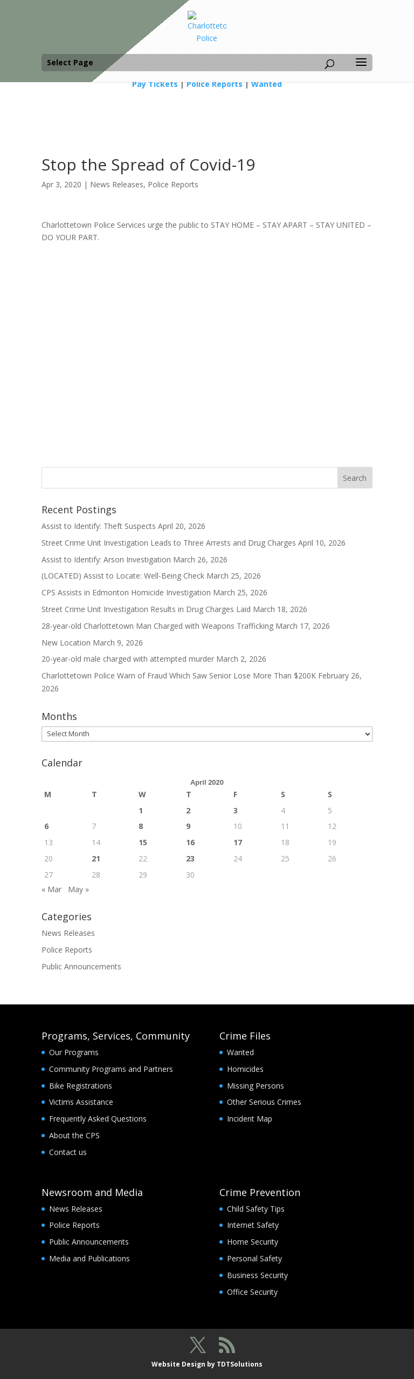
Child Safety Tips (256, 1209)
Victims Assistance (81, 1102)
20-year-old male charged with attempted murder (128, 659)
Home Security (252, 1242)
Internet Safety (253, 1225)
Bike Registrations (80, 1086)
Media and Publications (89, 1258)
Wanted (266, 84)
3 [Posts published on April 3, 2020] (235, 810)
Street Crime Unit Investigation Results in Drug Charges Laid (146, 609)
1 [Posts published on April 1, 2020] (141, 810)
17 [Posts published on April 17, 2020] (237, 842)
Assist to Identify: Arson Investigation (106, 559)
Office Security (252, 1292)
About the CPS (74, 1135)
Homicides (245, 1069)
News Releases (116, 184)
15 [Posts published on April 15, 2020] (143, 842)
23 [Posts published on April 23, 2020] (190, 858)
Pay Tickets (155, 84)
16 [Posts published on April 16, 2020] (190, 842)
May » (78, 889)
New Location (66, 642)
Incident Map (249, 1118)
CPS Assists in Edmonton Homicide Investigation (126, 592)
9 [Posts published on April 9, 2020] (188, 826)
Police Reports (215, 84)
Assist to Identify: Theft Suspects (99, 526)
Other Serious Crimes (264, 1102)
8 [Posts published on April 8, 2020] (141, 826)
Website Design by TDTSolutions (207, 1364)
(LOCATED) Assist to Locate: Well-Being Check (123, 575)
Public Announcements (81, 966)
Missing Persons (255, 1086)
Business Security (257, 1275)
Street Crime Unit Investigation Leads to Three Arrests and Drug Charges (169, 543)
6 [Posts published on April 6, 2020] (46, 826)
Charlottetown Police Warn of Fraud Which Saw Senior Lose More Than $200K (179, 675)
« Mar (51, 889)
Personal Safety (254, 1258)
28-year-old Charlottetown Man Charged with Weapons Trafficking (157, 626)
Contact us (68, 1152)
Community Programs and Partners (111, 1069)
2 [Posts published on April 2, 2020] (188, 810)
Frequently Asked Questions (98, 1118)
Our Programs (74, 1052)
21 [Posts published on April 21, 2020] (96, 858)
